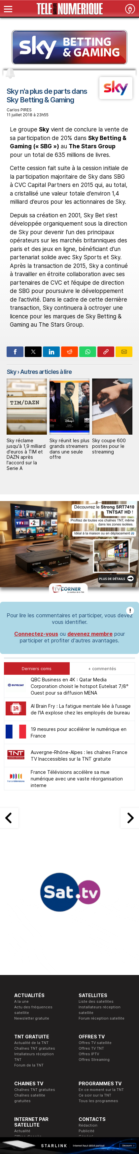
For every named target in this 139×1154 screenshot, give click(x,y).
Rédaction (88, 1012)
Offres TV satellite (95, 930)
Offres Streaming (94, 947)
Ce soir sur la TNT (95, 982)
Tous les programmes (98, 988)
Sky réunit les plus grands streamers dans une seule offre (69, 449)
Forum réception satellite (101, 905)
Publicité (86, 1018)
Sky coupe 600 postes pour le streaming (109, 446)
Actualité (22, 1018)
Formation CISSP (61, 1070)
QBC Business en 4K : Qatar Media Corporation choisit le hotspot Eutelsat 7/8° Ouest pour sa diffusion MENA (79, 573)
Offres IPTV (89, 941)
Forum (19, 1040)
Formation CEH (59, 1065)
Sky (11, 371)
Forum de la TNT (29, 952)
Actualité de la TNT (31, 930)
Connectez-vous (36, 521)
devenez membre (90, 521)
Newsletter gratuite (31, 905)
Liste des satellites (96, 888)
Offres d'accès (28, 1024)
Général (86, 1024)
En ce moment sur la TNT (101, 977)
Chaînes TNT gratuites (34, 935)
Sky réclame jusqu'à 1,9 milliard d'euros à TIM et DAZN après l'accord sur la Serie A (26, 454)
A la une (21, 888)
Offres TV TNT (91, 935)
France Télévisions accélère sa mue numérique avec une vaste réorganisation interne (77, 666)
